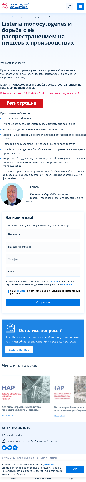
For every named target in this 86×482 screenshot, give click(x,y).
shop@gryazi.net (13, 435)
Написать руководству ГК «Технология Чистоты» (29, 441)
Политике (66, 284)
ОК (75, 469)
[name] (43, 234)
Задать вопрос (19, 351)
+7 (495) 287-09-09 (16, 428)
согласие (53, 281)
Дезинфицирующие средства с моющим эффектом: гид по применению (21, 412)
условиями (48, 464)
